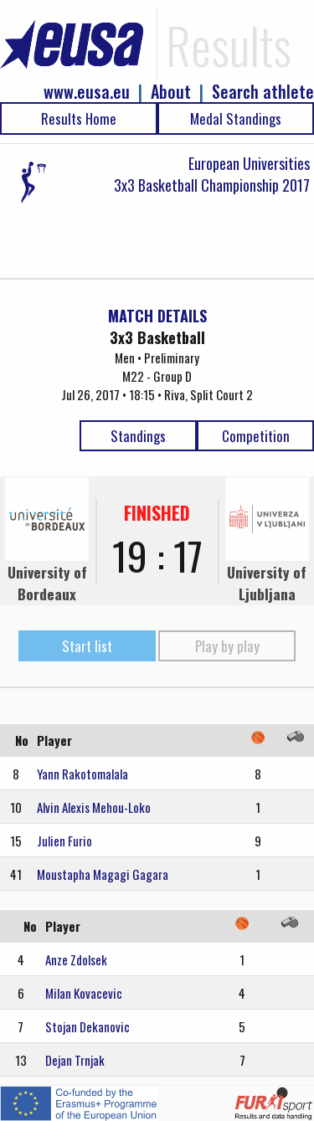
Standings (138, 435)
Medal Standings (235, 118)
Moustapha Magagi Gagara (102, 874)
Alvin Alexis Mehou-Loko (94, 807)
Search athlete (263, 91)
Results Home (78, 118)
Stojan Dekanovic (87, 1026)
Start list (87, 645)
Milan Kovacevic (83, 993)
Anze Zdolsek (76, 959)
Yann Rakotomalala (82, 773)
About (171, 91)
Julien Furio (64, 840)
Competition (256, 435)
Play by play (227, 645)
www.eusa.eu (87, 91)
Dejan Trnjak (75, 1060)
